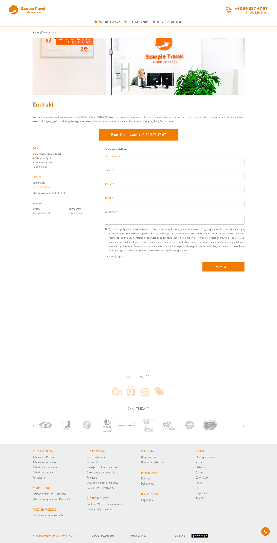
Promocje (92, 477)
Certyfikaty (202, 477)
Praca (199, 482)
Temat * (109, 197)
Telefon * (109, 183)
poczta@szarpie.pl (41, 213)
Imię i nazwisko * (113, 156)
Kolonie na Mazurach (45, 457)
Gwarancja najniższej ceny (102, 482)
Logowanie (147, 500)
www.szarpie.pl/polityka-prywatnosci (172, 250)
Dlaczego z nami (205, 457)
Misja (199, 462)
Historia (200, 467)
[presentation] (132, 269)
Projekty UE (202, 493)
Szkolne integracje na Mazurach (51, 499)
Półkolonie (39, 477)
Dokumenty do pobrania (101, 472)
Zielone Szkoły (136, 22)
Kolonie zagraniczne (44, 462)
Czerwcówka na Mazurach (48, 515)
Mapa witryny (138, 536)
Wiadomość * (111, 211)
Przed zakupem (96, 457)
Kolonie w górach (43, 472)
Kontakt (55, 32)
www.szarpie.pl (76, 213)
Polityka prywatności (102, 536)
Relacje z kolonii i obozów (102, 467)
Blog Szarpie (148, 457)
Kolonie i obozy (107, 22)
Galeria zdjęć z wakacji (100, 509)
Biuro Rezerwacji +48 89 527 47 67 (138, 135)
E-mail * (109, 170)
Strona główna (40, 32)
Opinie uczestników (152, 462)
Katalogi (146, 478)
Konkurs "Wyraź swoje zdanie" (105, 504)
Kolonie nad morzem (45, 467)
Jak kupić (92, 462)
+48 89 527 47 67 (251, 8)
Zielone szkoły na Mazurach (49, 494)
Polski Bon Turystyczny (100, 488)
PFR (198, 488)
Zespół (200, 472)
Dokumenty (147, 483)
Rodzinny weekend (168, 22)
